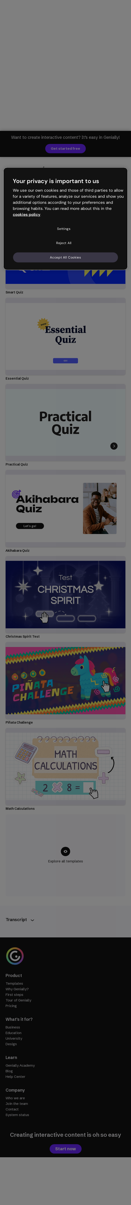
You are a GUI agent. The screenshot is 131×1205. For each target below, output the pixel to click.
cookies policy (26, 214)
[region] (65, 218)
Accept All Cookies (65, 257)
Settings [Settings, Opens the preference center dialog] (64, 228)
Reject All (64, 243)
